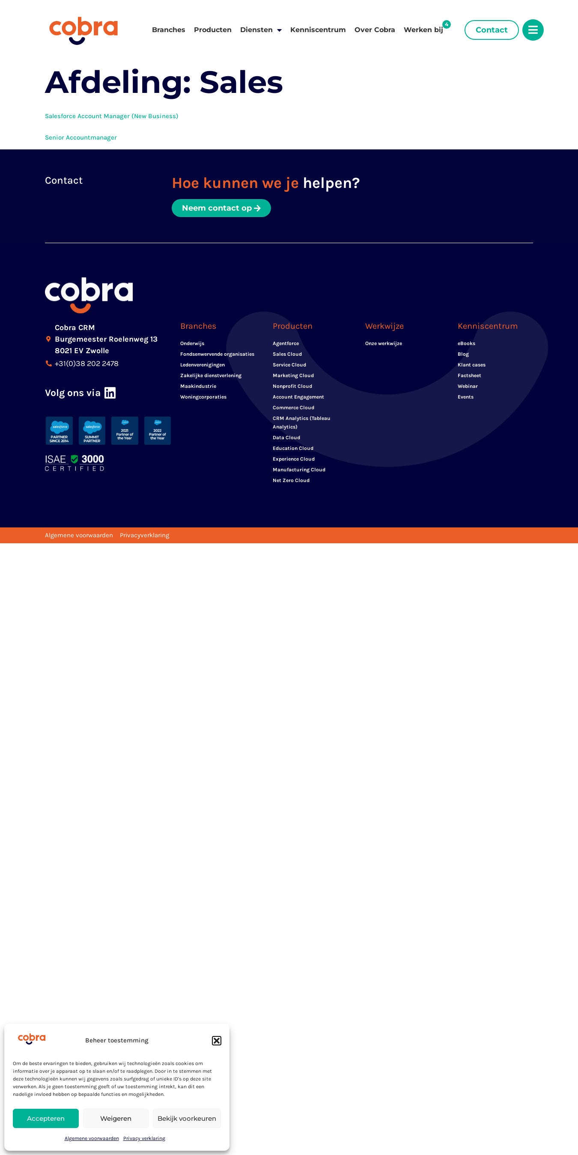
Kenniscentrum (318, 30)
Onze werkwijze (383, 343)
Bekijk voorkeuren (187, 1118)
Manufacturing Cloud (299, 470)
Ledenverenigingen (202, 365)
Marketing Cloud (293, 375)
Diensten (261, 30)
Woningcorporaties (203, 397)
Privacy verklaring (144, 1138)
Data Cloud (286, 438)
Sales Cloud (287, 354)
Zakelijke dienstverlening (210, 375)
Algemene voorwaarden (92, 1138)
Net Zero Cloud (291, 480)
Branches (168, 30)
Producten (213, 30)
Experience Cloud (294, 459)
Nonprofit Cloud (292, 386)
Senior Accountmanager (81, 137)
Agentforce (286, 343)
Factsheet (469, 375)
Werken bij (423, 30)
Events (466, 397)
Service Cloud (289, 365)
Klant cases (472, 365)
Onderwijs (192, 343)
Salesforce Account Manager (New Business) (112, 116)
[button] (216, 1040)
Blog (463, 354)
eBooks (466, 343)
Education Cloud (293, 448)
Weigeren (115, 1118)
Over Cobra (375, 30)
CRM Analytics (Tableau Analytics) (302, 422)
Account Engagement (298, 397)
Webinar (468, 386)
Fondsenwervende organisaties (217, 354)
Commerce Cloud (293, 408)
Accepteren (46, 1118)
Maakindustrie (198, 386)
